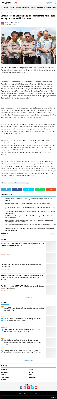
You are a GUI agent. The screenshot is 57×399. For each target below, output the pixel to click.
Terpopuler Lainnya (28, 360)
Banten (4, 183)
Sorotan (3, 380)
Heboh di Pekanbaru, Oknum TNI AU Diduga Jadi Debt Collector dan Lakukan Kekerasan (22, 320)
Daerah (6, 7)
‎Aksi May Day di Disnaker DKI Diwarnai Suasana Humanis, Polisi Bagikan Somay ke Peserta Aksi (23, 244)
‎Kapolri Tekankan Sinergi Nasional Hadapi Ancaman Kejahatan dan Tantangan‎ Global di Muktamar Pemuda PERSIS (22, 342)
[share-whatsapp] (40, 189)
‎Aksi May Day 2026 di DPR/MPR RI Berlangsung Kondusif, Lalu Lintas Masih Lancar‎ (22, 287)
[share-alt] (6, 189)
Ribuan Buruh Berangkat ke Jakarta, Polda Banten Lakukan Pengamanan (21, 266)
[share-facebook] (17, 189)
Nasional (18, 7)
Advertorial (47, 7)
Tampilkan (52, 234)
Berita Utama (25, 7)
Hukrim (54, 7)
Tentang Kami (19, 393)
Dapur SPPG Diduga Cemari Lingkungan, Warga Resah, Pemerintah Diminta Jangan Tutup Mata (22, 330)
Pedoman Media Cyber (35, 393)
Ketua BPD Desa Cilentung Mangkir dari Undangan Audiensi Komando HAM (24, 309)
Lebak (30, 375)
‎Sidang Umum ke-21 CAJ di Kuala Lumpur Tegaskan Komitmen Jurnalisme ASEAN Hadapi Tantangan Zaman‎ (23, 352)
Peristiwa (11, 7)
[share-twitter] (28, 189)
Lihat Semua (28, 297)
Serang (25, 183)
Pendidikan (40, 7)
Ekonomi (33, 7)
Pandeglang (5, 377)
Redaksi (26, 393)
